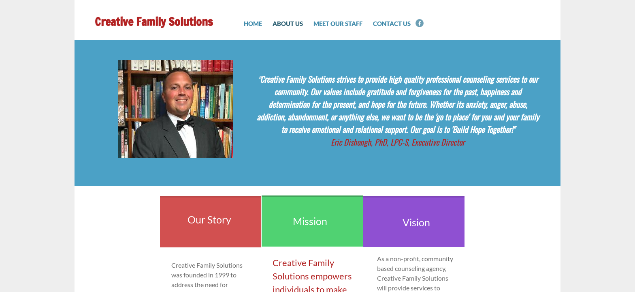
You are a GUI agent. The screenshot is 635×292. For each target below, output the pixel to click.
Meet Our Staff (337, 23)
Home (253, 23)
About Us (288, 23)
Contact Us (392, 23)
